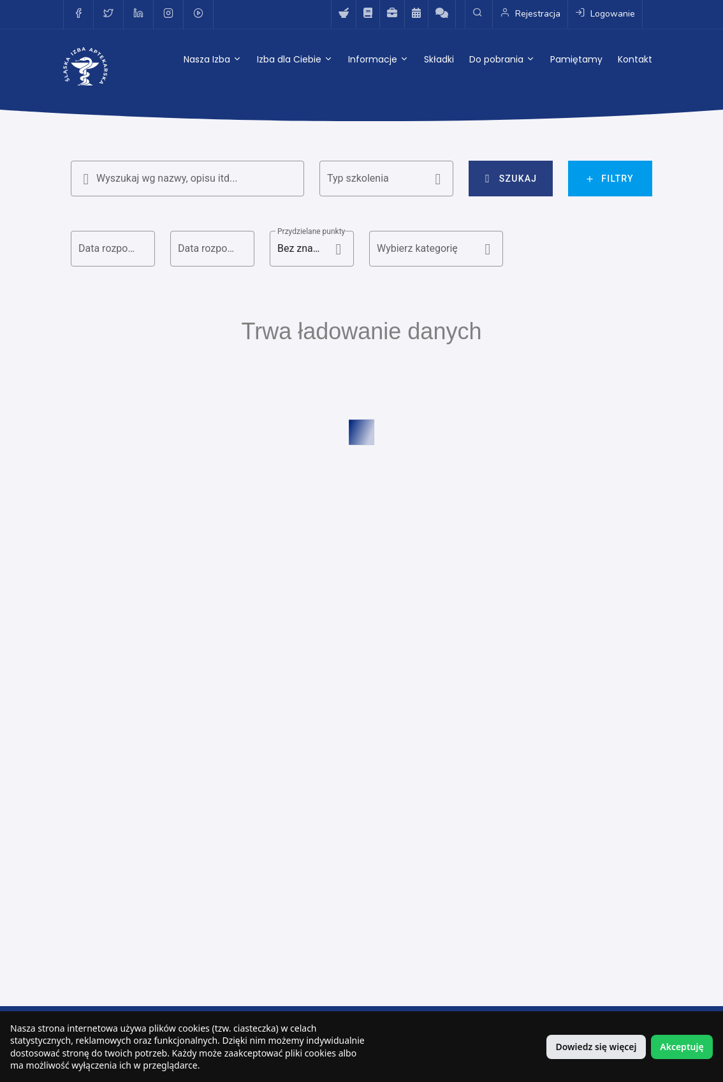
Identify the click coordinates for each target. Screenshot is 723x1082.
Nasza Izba (213, 59)
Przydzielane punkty (311, 231)
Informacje (378, 59)
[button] (386, 178)
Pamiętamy (576, 59)
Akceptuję (681, 1047)
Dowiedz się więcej (595, 1047)
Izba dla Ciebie (295, 59)
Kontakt (635, 59)
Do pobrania (502, 59)
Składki (439, 59)
